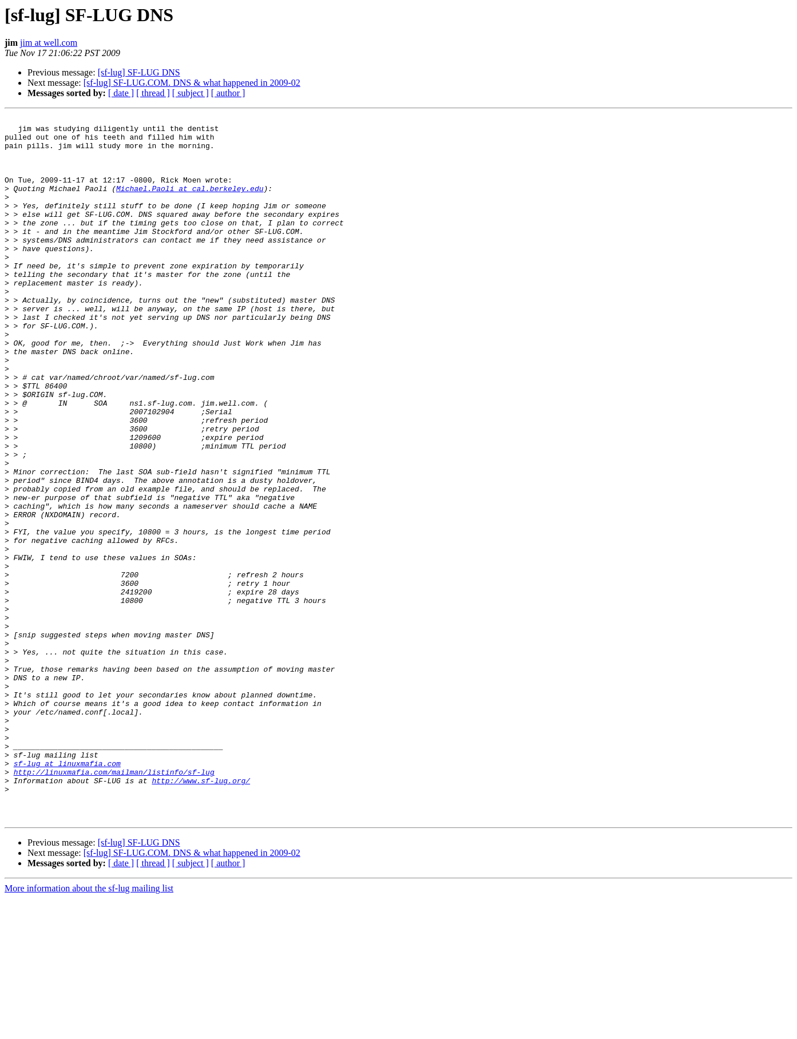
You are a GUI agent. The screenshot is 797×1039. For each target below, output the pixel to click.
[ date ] (121, 93)
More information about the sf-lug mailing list (89, 1029)
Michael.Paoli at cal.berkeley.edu (189, 204)
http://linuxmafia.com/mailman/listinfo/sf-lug (114, 904)
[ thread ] (153, 93)
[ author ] (228, 93)
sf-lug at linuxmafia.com (67, 894)
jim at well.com (48, 42)
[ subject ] (190, 93)
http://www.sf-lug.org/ (201, 914)
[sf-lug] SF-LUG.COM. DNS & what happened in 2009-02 (192, 83)
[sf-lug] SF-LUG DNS (139, 72)
